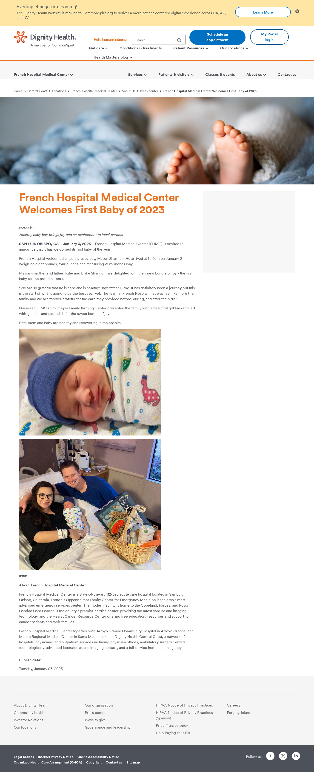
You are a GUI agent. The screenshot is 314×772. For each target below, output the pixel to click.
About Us (130, 91)
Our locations (25, 727)
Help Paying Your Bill (173, 733)
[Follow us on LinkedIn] (296, 757)
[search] (181, 40)
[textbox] (159, 40)
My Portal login (269, 37)
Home (20, 91)
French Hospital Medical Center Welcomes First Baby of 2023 (210, 91)
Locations (60, 91)
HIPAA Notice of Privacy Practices (184, 705)
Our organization (99, 705)
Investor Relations (28, 720)
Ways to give (95, 720)
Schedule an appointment (217, 37)
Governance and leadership (108, 727)
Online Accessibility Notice (98, 757)
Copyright (94, 762)
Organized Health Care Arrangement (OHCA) (48, 762)
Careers (233, 705)
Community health (29, 712)
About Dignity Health (31, 705)
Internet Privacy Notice (55, 757)
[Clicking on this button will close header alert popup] (297, 11)
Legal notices (24, 757)
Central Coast (39, 91)
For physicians (239, 712)
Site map (133, 762)
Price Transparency (172, 725)
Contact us (114, 762)
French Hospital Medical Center (95, 91)
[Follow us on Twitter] (283, 754)
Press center (150, 91)
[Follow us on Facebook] (270, 757)
